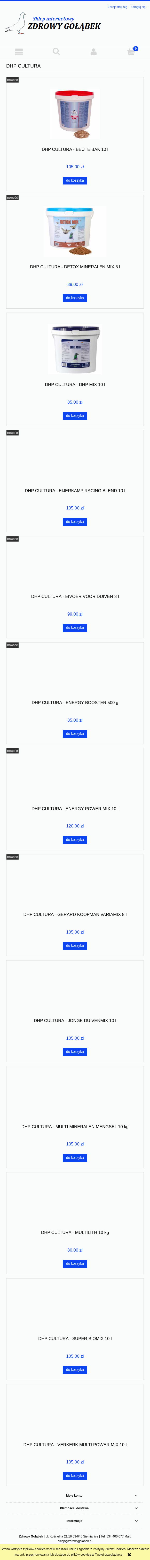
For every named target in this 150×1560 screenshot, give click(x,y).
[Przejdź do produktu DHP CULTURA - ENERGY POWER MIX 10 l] (75, 779)
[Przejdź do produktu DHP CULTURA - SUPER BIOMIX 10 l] (75, 1309)
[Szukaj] (56, 51)
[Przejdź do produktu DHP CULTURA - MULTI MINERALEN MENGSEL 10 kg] (75, 1097)
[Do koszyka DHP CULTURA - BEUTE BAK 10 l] (75, 180)
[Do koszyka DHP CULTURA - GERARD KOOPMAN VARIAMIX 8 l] (75, 946)
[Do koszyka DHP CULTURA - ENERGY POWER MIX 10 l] (75, 840)
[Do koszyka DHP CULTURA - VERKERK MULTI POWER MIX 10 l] (75, 1476)
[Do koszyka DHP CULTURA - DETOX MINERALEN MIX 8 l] (75, 298)
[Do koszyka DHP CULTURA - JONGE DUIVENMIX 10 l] (75, 1052)
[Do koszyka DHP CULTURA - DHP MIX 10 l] (75, 416)
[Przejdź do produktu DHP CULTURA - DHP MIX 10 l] (75, 349)
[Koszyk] (131, 51)
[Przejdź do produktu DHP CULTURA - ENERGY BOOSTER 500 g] (75, 673)
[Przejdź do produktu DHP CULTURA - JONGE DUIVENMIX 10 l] (75, 991)
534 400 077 (115, 1536)
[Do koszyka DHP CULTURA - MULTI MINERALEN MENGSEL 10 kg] (75, 1158)
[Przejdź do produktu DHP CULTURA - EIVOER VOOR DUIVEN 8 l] (75, 567)
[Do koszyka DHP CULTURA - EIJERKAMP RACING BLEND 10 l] (75, 522)
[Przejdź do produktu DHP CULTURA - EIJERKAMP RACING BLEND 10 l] (75, 461)
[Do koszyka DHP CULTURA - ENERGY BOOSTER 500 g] (75, 734)
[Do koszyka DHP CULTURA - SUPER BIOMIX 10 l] (75, 1370)
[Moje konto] (93, 51)
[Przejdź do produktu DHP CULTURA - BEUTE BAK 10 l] (75, 114)
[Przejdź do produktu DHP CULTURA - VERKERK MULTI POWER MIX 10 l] (75, 1415)
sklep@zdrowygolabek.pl (75, 1541)
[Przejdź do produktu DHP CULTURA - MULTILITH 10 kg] (75, 1203)
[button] (18, 51)
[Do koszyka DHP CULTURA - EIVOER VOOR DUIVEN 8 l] (75, 628)
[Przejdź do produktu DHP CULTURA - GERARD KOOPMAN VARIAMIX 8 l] (75, 885)
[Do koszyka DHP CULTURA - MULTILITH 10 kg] (75, 1264)
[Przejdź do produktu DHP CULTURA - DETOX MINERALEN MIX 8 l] (75, 231)
